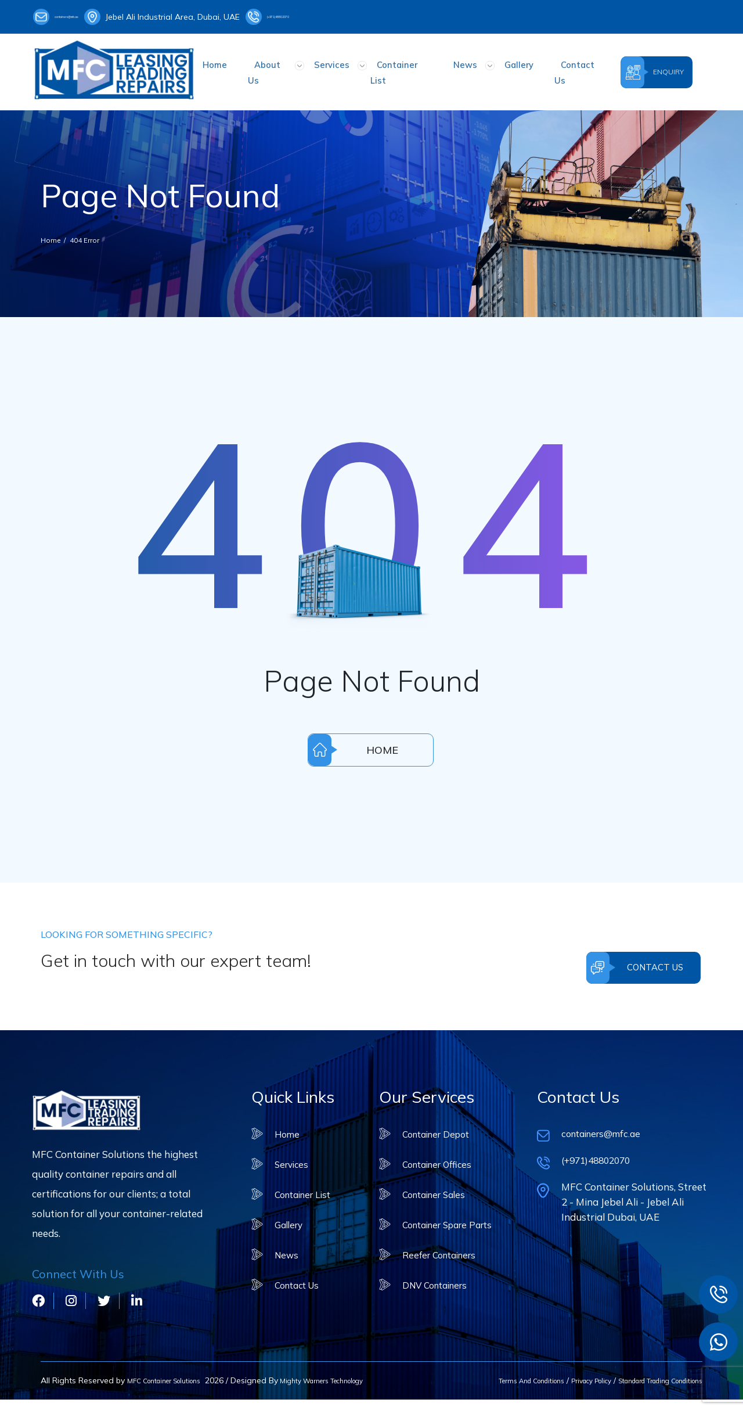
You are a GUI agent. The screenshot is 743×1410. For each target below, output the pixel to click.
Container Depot (433, 1124)
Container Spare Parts (446, 1215)
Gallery (495, 68)
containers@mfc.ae (80, 17)
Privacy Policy (558, 1378)
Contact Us (548, 68)
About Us (286, 68)
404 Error (92, 230)
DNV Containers (432, 1275)
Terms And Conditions (483, 1378)
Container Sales (430, 1185)
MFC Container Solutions (173, 1378)
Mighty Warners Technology (95, 1391)
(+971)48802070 (336, 17)
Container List (398, 68)
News (453, 68)
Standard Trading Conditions (646, 1378)
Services (338, 68)
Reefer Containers (436, 1245)
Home (239, 68)
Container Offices (434, 1155)
